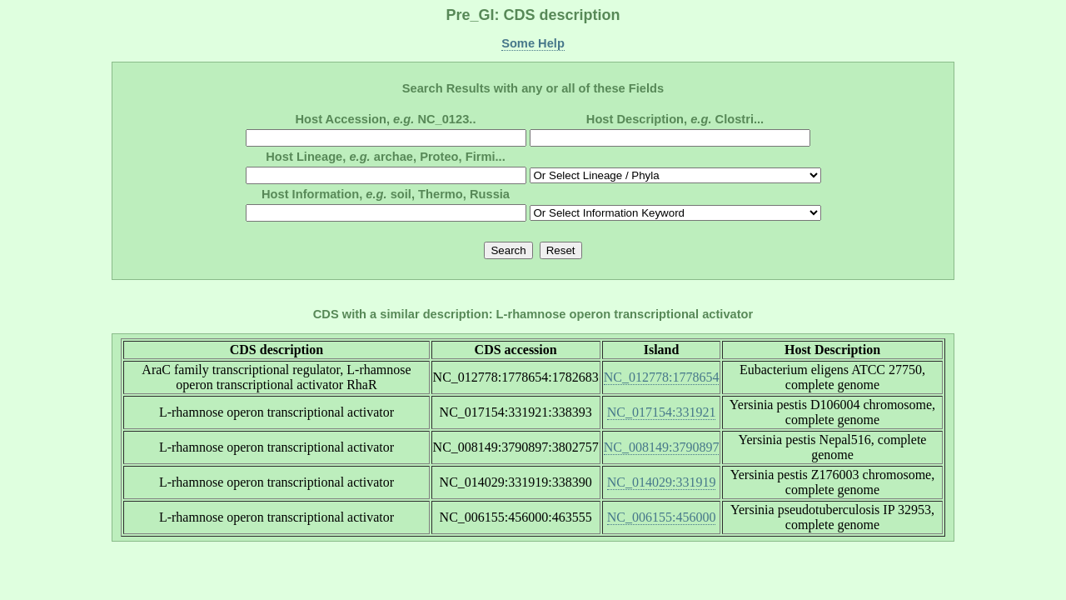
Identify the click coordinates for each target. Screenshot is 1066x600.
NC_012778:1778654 (662, 377)
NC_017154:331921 (661, 412)
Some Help (533, 43)
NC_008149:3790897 (662, 447)
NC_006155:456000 (661, 517)
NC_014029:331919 (661, 482)
